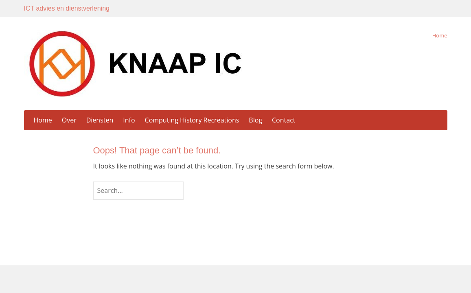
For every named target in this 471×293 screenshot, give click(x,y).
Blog (255, 120)
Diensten (100, 120)
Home (439, 35)
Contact (283, 120)
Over (69, 120)
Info (129, 120)
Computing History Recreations (192, 120)
